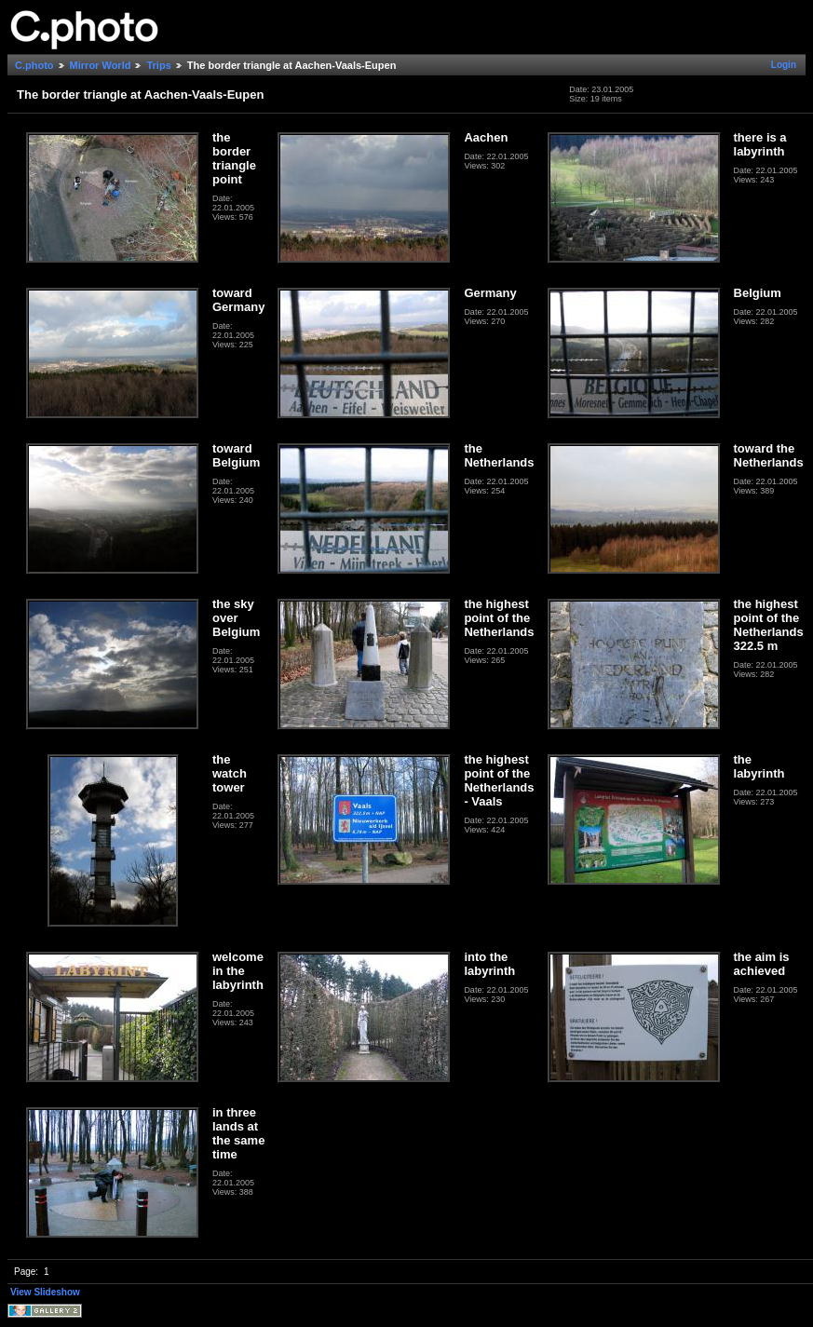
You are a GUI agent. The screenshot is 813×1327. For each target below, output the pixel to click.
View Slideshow (45, 1292)
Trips (158, 65)
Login (783, 65)
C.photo (34, 65)
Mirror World (100, 65)
